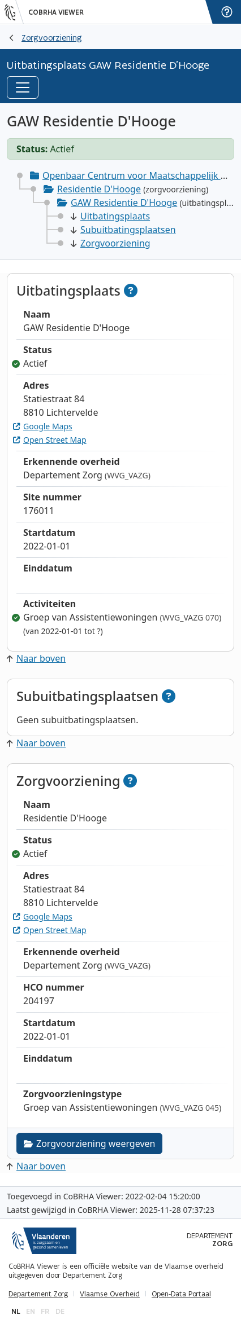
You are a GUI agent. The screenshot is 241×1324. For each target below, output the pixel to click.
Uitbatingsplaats (110, 216)
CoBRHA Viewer (56, 12)
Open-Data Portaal (181, 1294)
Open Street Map (50, 439)
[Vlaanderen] (14, 12)
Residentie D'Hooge (99, 189)
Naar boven (36, 658)
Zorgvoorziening (51, 37)
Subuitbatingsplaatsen (123, 229)
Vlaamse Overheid (110, 1294)
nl (15, 1311)
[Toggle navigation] (22, 87)
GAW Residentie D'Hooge (124, 202)
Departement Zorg (38, 1294)
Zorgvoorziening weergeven (89, 1143)
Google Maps (42, 426)
